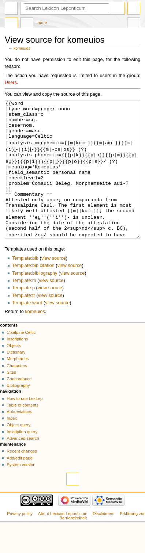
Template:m (24, 307)
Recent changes (22, 478)
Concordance (19, 406)
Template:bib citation (33, 292)
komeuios (22, 48)
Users (11, 82)
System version (21, 492)
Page (11, 24)
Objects (14, 373)
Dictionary (16, 379)
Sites (11, 399)
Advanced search (23, 466)
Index (12, 445)
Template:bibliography (34, 300)
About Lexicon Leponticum (63, 541)
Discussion (27, 24)
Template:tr (23, 322)
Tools (133, 24)
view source (53, 285)
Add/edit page (20, 485)
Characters (17, 393)
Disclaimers (103, 541)
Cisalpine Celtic (21, 360)
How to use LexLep (24, 426)
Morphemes (18, 386)
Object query (18, 452)
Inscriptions (17, 366)
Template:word (27, 330)
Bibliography (18, 413)
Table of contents (22, 432)
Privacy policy (20, 541)
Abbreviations (19, 439)
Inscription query (22, 459)
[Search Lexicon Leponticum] (66, 8)
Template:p (23, 315)
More (42, 22)
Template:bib (25, 285)
